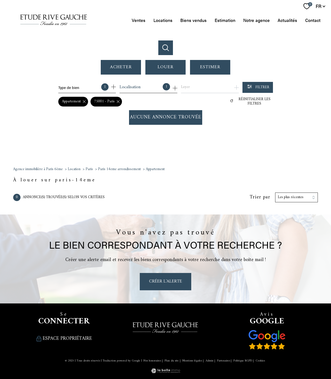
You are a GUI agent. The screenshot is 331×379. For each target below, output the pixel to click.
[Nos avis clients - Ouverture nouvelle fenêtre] (267, 340)
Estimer (210, 67)
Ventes (139, 20)
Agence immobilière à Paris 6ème (38, 169)
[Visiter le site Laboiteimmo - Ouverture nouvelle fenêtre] (166, 371)
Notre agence (256, 20)
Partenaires (223, 360)
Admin (209, 360)
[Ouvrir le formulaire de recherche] (257, 87)
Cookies (260, 361)
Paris (89, 169)
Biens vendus (193, 20)
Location (74, 169)
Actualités (287, 20)
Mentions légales (192, 360)
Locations (162, 20)
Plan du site (172, 360)
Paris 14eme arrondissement (119, 169)
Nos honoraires (152, 360)
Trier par (260, 197)
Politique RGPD (242, 360)
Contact (313, 20)
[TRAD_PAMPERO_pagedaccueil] (54, 28)
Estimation (225, 20)
